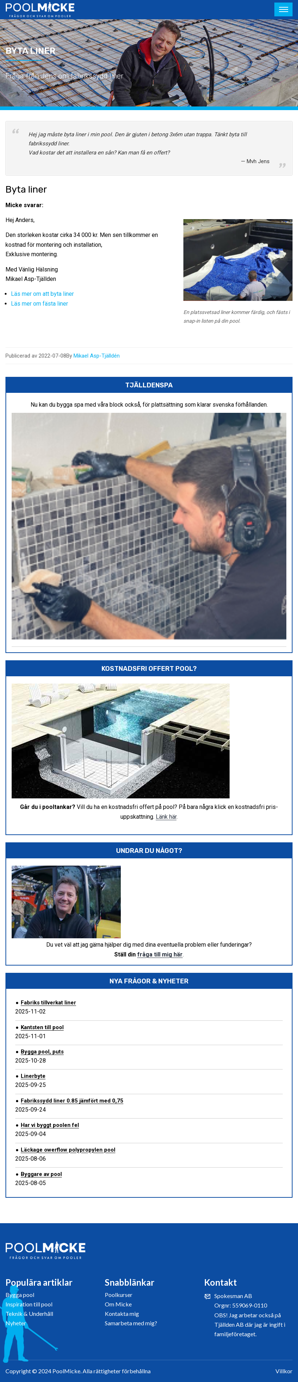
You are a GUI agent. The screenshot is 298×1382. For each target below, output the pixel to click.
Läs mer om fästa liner (39, 303)
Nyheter (15, 1322)
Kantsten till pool (42, 1027)
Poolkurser (118, 1294)
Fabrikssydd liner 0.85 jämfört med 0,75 (72, 1100)
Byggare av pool (41, 1174)
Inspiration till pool (28, 1304)
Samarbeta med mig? (131, 1322)
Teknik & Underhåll (29, 1313)
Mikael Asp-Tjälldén (96, 355)
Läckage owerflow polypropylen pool (68, 1150)
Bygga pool (19, 1294)
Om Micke (118, 1304)
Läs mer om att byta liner (42, 293)
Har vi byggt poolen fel (50, 1125)
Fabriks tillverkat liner (48, 1002)
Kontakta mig (122, 1313)
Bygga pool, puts (42, 1051)
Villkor (284, 1370)
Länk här (166, 816)
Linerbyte (33, 1076)
